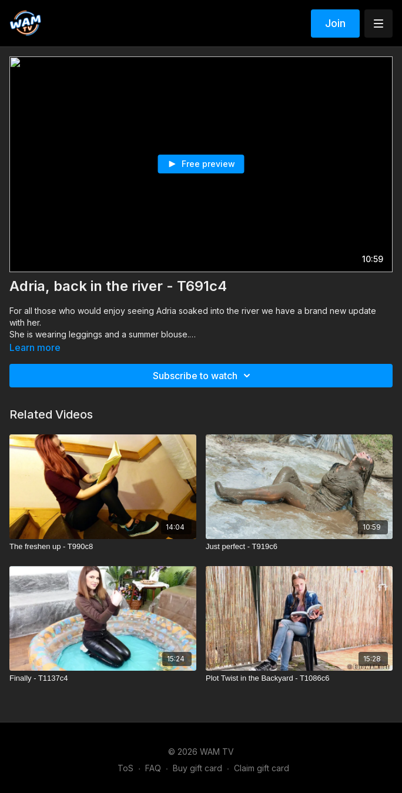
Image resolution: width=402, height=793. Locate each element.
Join (335, 23)
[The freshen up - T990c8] (102, 547)
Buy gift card (197, 768)
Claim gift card (261, 768)
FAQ (153, 768)
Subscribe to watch (203, 376)
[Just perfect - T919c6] (299, 547)
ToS (125, 768)
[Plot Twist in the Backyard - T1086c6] (299, 678)
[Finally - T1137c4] (102, 678)
